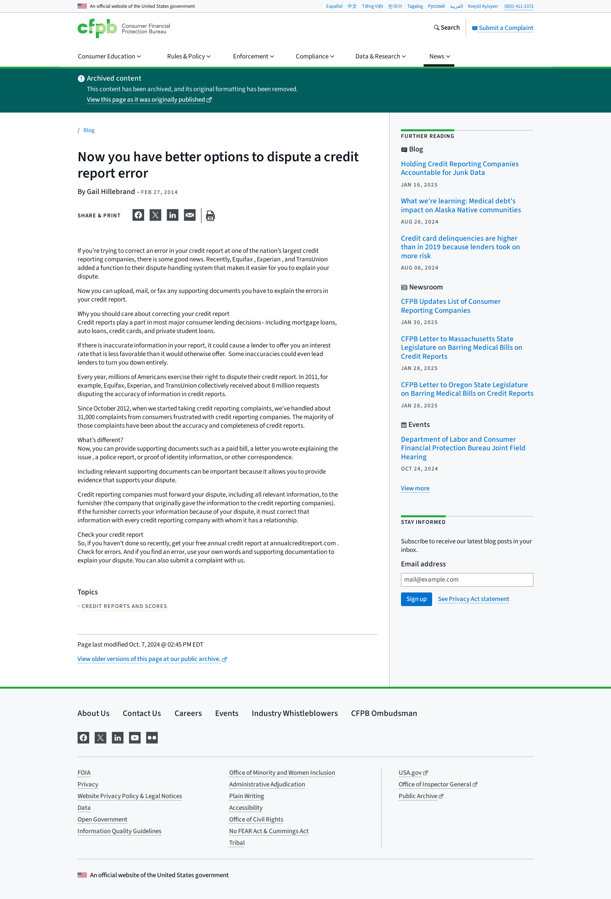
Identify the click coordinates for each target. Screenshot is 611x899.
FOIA (84, 772)
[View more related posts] (415, 488)
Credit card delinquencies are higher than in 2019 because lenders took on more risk (460, 247)
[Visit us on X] (100, 737)
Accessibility (246, 808)
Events (226, 713)
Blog (89, 130)
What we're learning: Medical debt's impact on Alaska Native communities (461, 205)
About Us (93, 713)
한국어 (395, 6)
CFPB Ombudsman (384, 713)
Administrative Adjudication (267, 784)
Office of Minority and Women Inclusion (282, 772)
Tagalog (415, 6)
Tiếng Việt (372, 6)
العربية (456, 6)
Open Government (102, 819)
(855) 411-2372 (518, 6)
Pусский (436, 6)
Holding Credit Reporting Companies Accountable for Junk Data (460, 168)
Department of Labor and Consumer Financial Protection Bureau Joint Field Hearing (463, 448)
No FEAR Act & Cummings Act (269, 831)
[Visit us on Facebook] (83, 737)
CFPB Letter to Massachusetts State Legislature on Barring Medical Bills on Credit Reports (462, 348)
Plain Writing (246, 796)
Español (334, 6)
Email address (423, 564)
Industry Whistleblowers (295, 713)
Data (84, 808)
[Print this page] (210, 215)
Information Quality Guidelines (119, 831)
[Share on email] (190, 214)
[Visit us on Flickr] (152, 737)
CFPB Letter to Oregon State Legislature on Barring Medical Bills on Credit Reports (467, 389)
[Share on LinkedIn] (172, 214)
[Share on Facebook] (138, 214)
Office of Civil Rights (256, 819)
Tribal (237, 843)
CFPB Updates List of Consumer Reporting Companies (451, 306)
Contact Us (142, 713)
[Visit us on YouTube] (135, 737)
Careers (188, 713)
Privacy (88, 784)
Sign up (416, 599)
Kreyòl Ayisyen (483, 6)
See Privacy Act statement (473, 599)
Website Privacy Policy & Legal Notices (130, 796)
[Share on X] (155, 214)
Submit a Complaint (502, 28)
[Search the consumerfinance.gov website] (446, 28)
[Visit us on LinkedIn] (118, 737)
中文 (352, 6)
